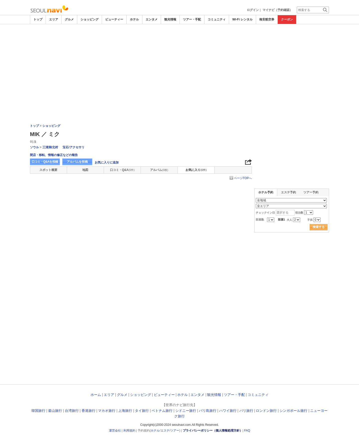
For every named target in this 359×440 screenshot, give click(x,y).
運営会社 (115, 430)
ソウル (34, 147)
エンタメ (152, 19)
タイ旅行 (142, 411)
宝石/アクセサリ (73, 147)
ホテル (134, 19)
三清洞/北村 (50, 147)
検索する (319, 227)
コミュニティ (217, 19)
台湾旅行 (72, 411)
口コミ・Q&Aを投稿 (45, 161)
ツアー (174, 430)
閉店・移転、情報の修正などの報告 (54, 155)
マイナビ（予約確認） (277, 10)
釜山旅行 (55, 411)
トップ (37, 19)
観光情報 (170, 19)
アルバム (159, 170)
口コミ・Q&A (122, 170)
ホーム (95, 395)
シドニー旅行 (185, 411)
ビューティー (114, 19)
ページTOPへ (243, 178)
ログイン (253, 10)
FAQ (247, 430)
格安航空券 (266, 19)
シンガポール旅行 (293, 411)
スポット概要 (48, 170)
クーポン (287, 19)
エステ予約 (288, 192)
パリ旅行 (246, 411)
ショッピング (89, 19)
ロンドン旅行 (266, 411)
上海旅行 (125, 411)
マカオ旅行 (106, 411)
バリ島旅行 (207, 411)
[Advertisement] (179, 38)
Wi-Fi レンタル (242, 19)
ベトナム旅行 (162, 411)
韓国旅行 (38, 411)
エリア (53, 19)
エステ (165, 430)
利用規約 (129, 430)
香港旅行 (88, 411)
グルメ (69, 19)
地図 (85, 170)
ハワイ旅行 (228, 411)
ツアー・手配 (192, 19)
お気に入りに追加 (107, 162)
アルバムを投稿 (77, 161)
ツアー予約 (310, 192)
